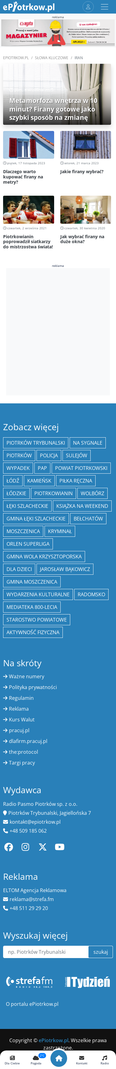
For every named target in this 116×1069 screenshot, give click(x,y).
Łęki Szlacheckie (27, 506)
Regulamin (21, 698)
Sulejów (76, 455)
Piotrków (19, 455)
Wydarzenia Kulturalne (38, 594)
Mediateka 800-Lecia (31, 607)
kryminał (60, 531)
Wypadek (18, 468)
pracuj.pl (19, 730)
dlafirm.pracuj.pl (28, 741)
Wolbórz (92, 493)
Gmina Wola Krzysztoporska (44, 556)
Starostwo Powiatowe (36, 619)
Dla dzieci (19, 569)
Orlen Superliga (27, 544)
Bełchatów (88, 518)
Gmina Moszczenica (31, 581)
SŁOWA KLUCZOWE (51, 57)
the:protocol (23, 752)
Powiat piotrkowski (81, 468)
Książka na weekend (82, 506)
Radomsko (91, 594)
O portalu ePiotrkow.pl (32, 1004)
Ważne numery (26, 676)
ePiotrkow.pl (16, 57)
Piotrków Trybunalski (35, 442)
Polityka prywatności (33, 687)
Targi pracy (22, 762)
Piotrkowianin (53, 493)
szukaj (100, 952)
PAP (42, 468)
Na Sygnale (87, 442)
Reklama (19, 708)
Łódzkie (16, 493)
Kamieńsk (39, 480)
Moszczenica (23, 531)
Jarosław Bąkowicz (65, 569)
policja (49, 455)
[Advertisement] (58, 331)
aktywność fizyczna (32, 632)
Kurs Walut (22, 719)
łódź (12, 480)
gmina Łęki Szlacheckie (36, 518)
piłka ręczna (75, 480)
